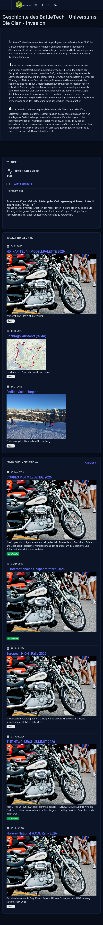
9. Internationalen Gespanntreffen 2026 (36, 569)
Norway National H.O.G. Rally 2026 (32, 833)
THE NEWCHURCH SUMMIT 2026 (31, 742)
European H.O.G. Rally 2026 (26, 654)
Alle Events (90, 462)
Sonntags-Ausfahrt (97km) (26, 336)
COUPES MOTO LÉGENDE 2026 (29, 477)
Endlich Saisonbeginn (22, 392)
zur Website (13, 554)
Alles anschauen (23, 183)
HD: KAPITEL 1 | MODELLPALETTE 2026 (36, 251)
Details (10, 321)
